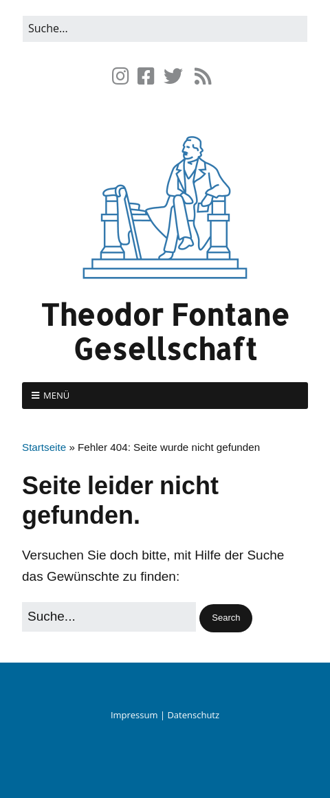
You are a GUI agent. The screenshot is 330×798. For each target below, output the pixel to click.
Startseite (44, 447)
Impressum (134, 715)
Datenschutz (193, 715)
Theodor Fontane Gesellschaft (165, 331)
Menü (56, 395)
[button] (225, 618)
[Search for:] (165, 29)
